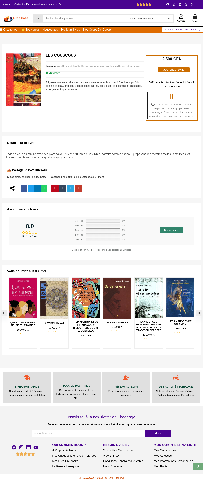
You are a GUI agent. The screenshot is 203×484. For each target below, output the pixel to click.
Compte (181, 20)
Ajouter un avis (171, 230)
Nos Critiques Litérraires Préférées (74, 455)
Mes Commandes (165, 450)
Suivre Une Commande (118, 450)
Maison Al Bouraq (108, 66)
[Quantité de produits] (162, 64)
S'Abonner (158, 433)
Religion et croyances (129, 66)
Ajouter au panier (173, 69)
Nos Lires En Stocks (65, 461)
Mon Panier (161, 466)
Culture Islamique (89, 66)
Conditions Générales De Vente (123, 461)
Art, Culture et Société (69, 66)
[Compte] (181, 16)
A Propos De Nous (64, 450)
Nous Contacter (113, 466)
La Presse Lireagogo (65, 466)
